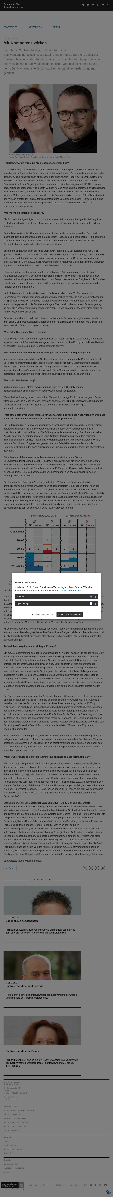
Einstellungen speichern (43, 614)
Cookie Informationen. (71, 590)
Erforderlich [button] (22, 596)
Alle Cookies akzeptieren (69, 614)
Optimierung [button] (22, 603)
